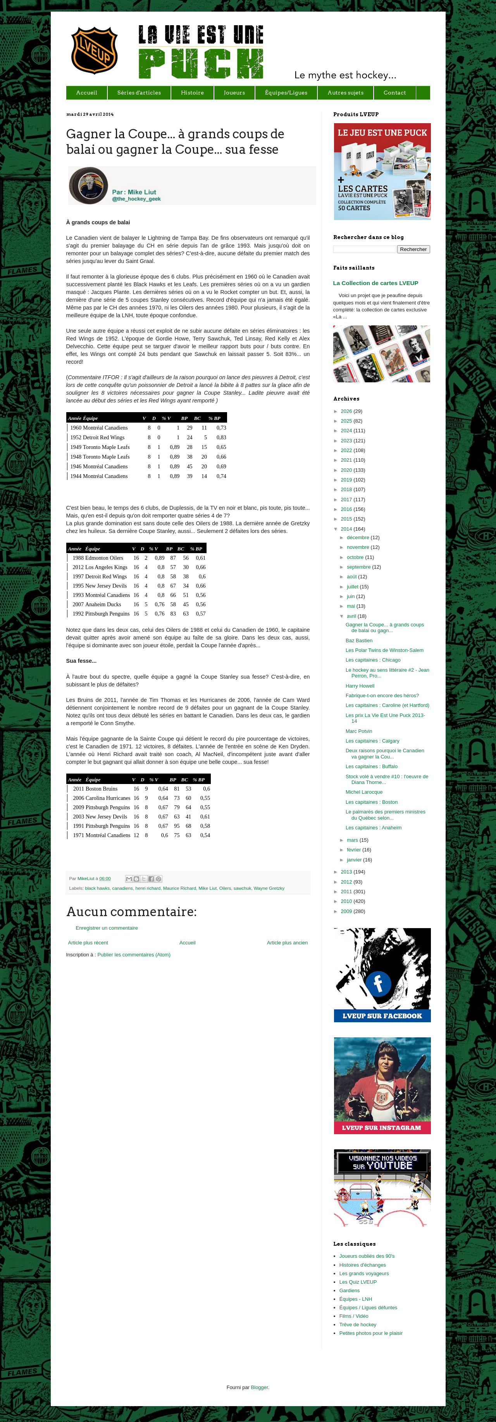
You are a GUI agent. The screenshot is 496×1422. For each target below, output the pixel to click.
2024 (347, 430)
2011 (347, 891)
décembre (358, 537)
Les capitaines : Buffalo (372, 766)
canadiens (122, 888)
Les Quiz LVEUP (358, 1282)
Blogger (259, 1387)
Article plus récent (88, 943)
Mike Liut (207, 888)
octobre (356, 557)
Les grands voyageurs (364, 1273)
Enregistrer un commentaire (107, 928)
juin (351, 596)
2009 (347, 911)
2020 (347, 470)
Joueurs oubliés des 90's (367, 1256)
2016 (347, 509)
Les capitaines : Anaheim (374, 828)
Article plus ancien (287, 943)
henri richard (147, 888)
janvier (355, 860)
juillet (353, 587)
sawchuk (242, 888)
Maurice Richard (179, 888)
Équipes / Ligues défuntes (368, 1307)
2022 (347, 450)
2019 (347, 480)
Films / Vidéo (354, 1316)
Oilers (225, 888)
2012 (347, 882)
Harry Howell (360, 686)
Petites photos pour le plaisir (371, 1333)
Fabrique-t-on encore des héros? (382, 695)
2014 (347, 529)
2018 (347, 489)
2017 (347, 499)
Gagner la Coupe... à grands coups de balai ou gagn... (385, 628)
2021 (347, 460)
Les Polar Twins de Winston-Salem (385, 650)
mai (351, 606)
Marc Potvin (359, 731)
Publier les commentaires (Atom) (133, 955)
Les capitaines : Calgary (373, 741)
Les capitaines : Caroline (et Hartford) (387, 705)
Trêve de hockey (358, 1324)
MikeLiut (87, 878)
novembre (358, 547)
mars (353, 840)
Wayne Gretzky (269, 888)
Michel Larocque (364, 792)
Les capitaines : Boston (372, 802)
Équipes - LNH (355, 1299)
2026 (347, 411)
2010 (347, 901)
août (352, 576)
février (354, 850)
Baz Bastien (359, 640)
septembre (359, 567)
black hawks (97, 888)
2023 (347, 441)
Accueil (187, 943)
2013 (347, 872)
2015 (347, 519)
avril (352, 616)
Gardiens (349, 1290)
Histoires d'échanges (362, 1265)
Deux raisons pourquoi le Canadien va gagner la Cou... (385, 754)
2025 (347, 421)
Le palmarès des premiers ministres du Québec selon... (385, 815)
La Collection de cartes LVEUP (375, 283)
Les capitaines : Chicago (373, 660)
